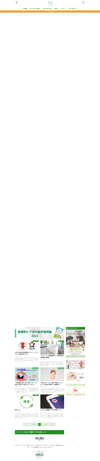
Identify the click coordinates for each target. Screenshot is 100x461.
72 (51, 424)
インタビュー (63, 8)
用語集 (55, 8)
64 (45, 424)
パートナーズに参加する (50, 11)
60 (33, 424)
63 (42, 424)
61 (36, 424)
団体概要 (25, 8)
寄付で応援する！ (73, 8)
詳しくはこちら (48, 447)
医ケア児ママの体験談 (35, 8)
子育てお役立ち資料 (47, 8)
